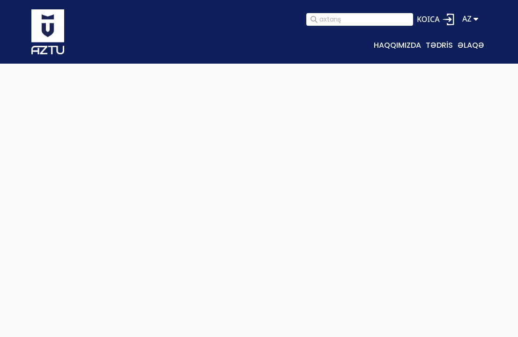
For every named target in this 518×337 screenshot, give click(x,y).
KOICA (428, 19)
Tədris (439, 45)
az (470, 19)
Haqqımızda (397, 45)
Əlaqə (471, 45)
